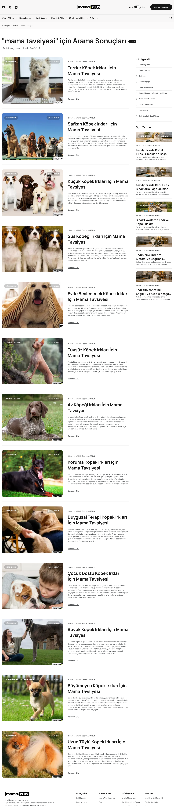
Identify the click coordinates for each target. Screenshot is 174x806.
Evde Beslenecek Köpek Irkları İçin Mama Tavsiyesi (95, 296)
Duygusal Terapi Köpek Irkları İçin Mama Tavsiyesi (98, 520)
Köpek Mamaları (82, 802)
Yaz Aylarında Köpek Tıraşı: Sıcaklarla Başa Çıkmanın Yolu (151, 152)
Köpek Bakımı (11, 62)
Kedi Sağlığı (143, 110)
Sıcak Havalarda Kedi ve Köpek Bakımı (152, 222)
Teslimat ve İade (151, 802)
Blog (100, 802)
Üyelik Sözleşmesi (129, 797)
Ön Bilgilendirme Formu (131, 802)
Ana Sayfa (6, 25)
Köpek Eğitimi (144, 64)
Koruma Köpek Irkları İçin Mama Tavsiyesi (93, 465)
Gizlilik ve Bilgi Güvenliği (154, 797)
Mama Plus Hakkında (107, 797)
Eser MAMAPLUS (88, 62)
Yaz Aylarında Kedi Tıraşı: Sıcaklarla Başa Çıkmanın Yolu (153, 187)
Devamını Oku (73, 99)
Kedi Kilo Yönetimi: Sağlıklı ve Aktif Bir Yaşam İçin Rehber (154, 292)
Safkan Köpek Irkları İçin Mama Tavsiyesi (92, 126)
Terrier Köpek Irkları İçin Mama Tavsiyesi (92, 70)
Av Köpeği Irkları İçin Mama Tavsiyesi (95, 407)
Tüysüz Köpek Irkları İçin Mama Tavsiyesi (93, 352)
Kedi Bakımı (143, 76)
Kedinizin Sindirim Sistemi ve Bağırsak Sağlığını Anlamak (149, 257)
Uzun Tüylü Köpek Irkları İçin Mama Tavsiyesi (97, 744)
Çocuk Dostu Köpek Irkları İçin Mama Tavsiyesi (94, 576)
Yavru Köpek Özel (146, 104)
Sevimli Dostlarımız (13, 342)
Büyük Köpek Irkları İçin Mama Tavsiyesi (92, 632)
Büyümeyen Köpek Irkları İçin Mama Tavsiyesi (97, 688)
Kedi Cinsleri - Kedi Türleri (149, 116)
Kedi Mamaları (81, 797)
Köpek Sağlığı (144, 82)
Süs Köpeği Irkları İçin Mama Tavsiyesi (97, 239)
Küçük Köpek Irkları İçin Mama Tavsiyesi (92, 184)
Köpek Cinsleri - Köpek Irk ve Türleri (20, 679)
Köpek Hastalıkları (146, 87)
